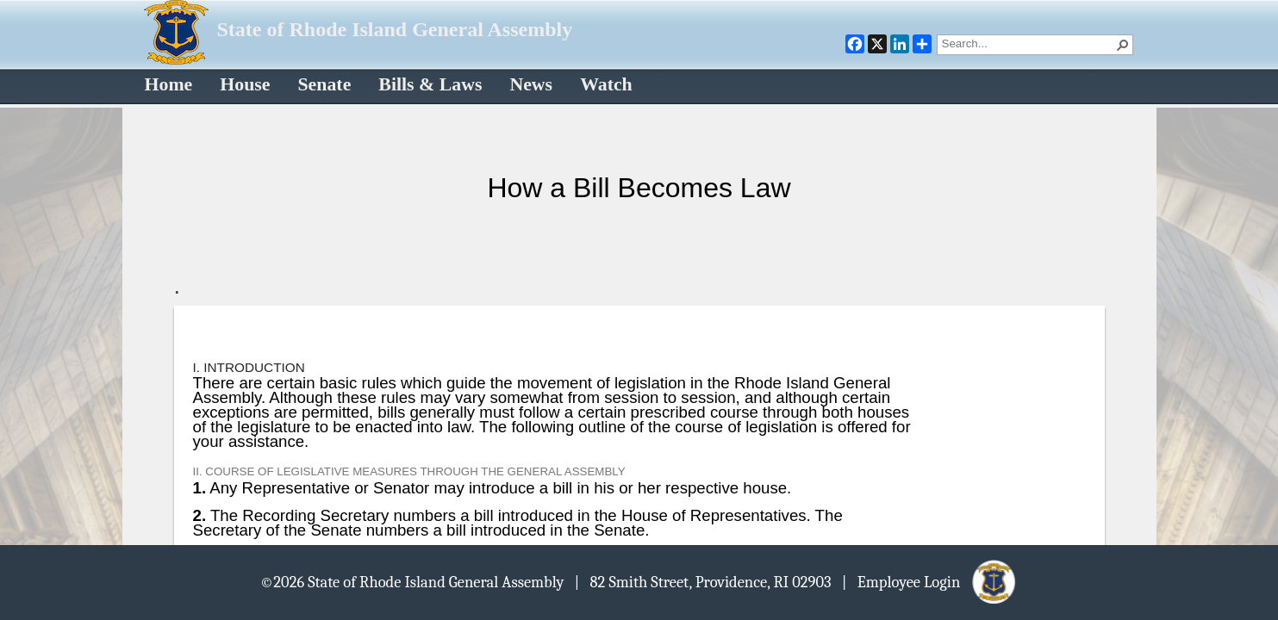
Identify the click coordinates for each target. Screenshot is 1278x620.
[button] (1122, 44)
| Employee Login (930, 581)
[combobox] (1028, 43)
